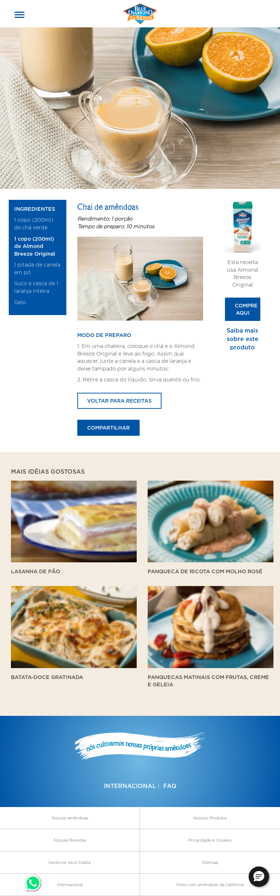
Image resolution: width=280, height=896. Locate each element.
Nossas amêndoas (70, 818)
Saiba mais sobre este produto (242, 338)
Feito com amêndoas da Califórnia (210, 885)
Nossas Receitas (70, 840)
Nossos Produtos (210, 818)
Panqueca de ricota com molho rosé (205, 571)
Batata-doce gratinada (47, 677)
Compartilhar (108, 427)
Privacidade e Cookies (210, 840)
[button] (259, 876)
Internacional (130, 786)
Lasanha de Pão (35, 571)
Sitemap (210, 862)
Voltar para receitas (119, 400)
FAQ (169, 786)
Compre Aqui (246, 309)
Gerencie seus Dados (69, 862)
